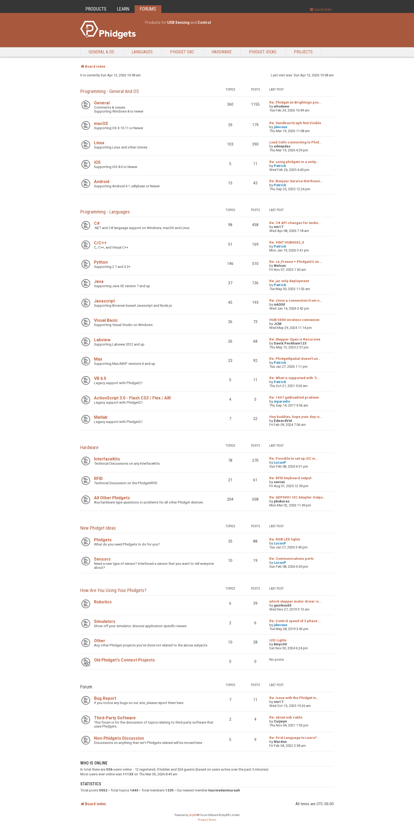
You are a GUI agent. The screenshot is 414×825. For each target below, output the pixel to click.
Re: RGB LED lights (284, 539)
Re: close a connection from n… (295, 300)
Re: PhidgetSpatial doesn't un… (295, 359)
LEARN (123, 9)
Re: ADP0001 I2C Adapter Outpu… (297, 497)
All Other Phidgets (112, 497)
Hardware (221, 51)
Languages (142, 51)
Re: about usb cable (285, 717)
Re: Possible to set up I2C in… (293, 458)
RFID (98, 478)
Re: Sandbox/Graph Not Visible (295, 123)
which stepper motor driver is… (295, 601)
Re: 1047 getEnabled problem (294, 397)
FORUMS (148, 9)
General (102, 102)
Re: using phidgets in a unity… (293, 162)
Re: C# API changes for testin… (295, 223)
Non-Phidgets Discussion (119, 738)
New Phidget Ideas (98, 528)
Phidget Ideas (262, 51)
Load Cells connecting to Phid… (295, 142)
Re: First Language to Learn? (293, 738)
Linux (99, 142)
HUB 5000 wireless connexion (294, 320)
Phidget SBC (182, 51)
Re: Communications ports (291, 559)
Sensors (102, 559)
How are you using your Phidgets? (113, 590)
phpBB (193, 815)
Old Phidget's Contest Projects (124, 660)
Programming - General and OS (109, 91)
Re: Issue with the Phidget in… (294, 698)
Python (101, 262)
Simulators (104, 621)
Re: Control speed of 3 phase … (295, 621)
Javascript (104, 301)
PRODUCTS (96, 9)
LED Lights (277, 640)
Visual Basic (106, 320)
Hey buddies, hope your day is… (295, 417)
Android (101, 181)
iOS (97, 162)
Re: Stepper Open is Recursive (294, 339)
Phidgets (103, 539)
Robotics (103, 601)
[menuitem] (202, 820)
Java (98, 281)
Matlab (100, 417)
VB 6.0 (100, 378)
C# (97, 223)
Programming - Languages (105, 212)
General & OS (101, 51)
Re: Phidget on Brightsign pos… (295, 102)
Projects (303, 51)
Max (98, 359)
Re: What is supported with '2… (294, 378)
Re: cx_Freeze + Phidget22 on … (295, 262)
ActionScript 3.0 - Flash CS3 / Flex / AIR (132, 397)
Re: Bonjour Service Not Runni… (296, 181)
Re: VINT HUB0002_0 (286, 242)
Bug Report (105, 698)
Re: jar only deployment (289, 281)
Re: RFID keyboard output (290, 478)
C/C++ (100, 242)
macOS (101, 123)
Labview (102, 339)
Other (99, 640)
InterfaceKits (107, 459)
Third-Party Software (115, 717)
